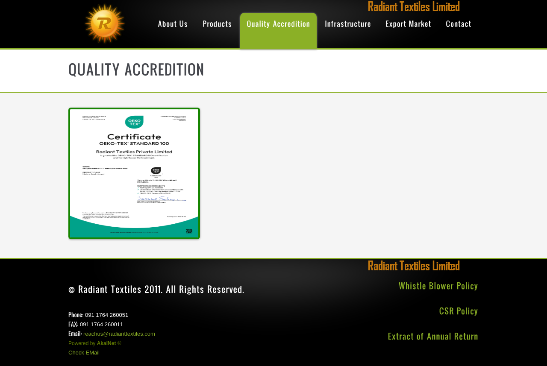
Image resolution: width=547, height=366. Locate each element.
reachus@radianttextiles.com (119, 334)
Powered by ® (94, 343)
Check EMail (84, 352)
